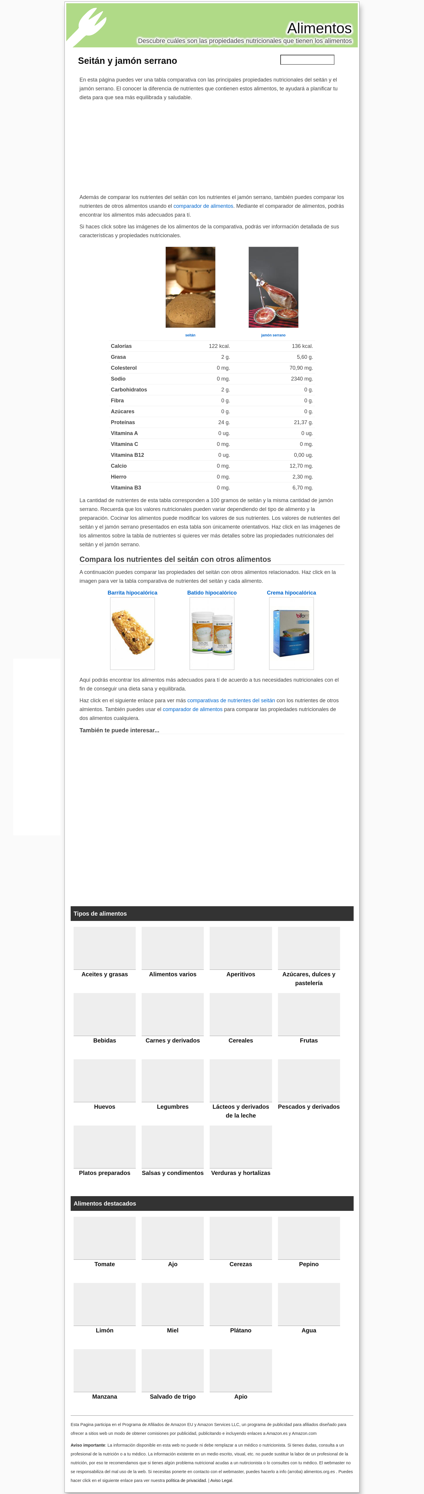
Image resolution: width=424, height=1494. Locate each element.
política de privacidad (186, 1480)
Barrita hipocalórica (132, 593)
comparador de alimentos (203, 206)
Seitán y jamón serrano (127, 61)
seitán (190, 335)
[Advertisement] (212, 146)
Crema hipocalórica (291, 593)
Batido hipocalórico (212, 593)
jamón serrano (273, 335)
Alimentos (319, 28)
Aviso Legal (221, 1480)
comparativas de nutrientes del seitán (231, 700)
